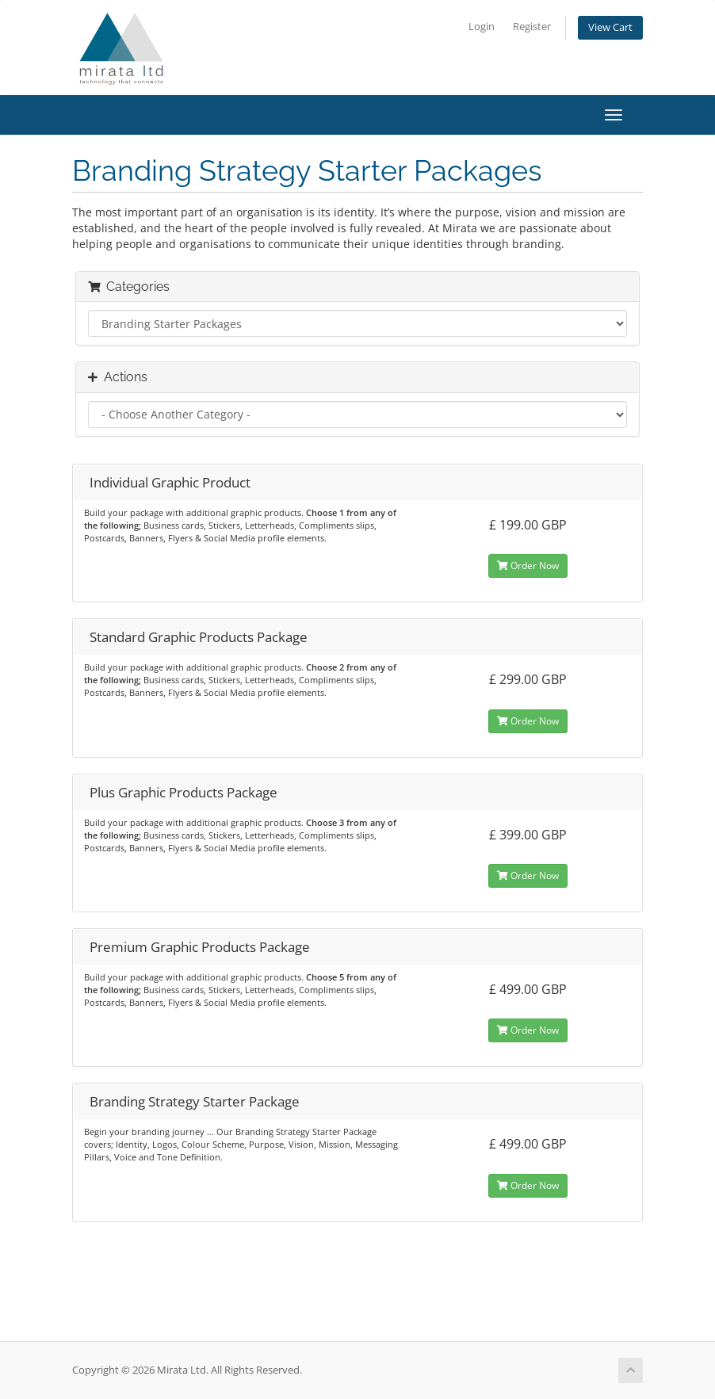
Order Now (528, 565)
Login (481, 26)
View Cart (610, 27)
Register (532, 26)
